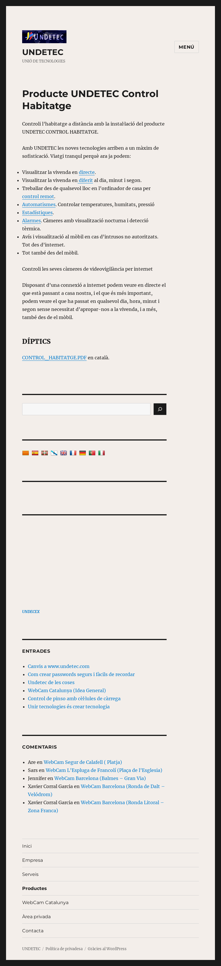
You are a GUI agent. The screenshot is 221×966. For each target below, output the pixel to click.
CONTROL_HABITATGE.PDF (54, 357)
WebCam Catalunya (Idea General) (67, 690)
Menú (187, 47)
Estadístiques (37, 212)
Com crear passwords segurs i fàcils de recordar (81, 674)
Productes (34, 888)
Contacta (32, 930)
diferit (85, 180)
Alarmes (31, 220)
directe (87, 172)
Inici (27, 846)
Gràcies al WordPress (107, 948)
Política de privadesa (64, 948)
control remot (38, 196)
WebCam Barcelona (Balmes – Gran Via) (100, 778)
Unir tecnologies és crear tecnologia (69, 706)
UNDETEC (43, 52)
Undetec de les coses (51, 682)
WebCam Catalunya (45, 902)
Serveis (30, 874)
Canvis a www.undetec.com (58, 666)
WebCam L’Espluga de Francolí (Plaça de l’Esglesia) (104, 770)
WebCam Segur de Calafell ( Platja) (83, 762)
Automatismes (39, 204)
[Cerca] (160, 409)
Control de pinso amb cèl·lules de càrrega (74, 698)
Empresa (32, 860)
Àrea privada (36, 916)
